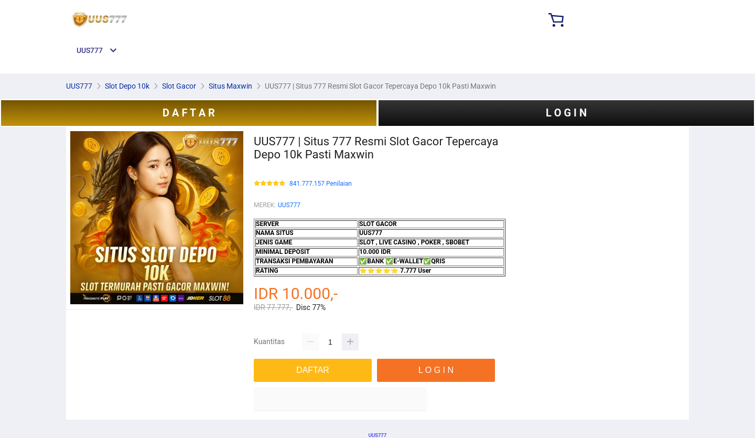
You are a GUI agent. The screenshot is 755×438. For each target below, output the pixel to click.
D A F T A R (189, 112)
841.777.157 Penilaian (320, 183)
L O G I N (566, 112)
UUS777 (289, 205)
